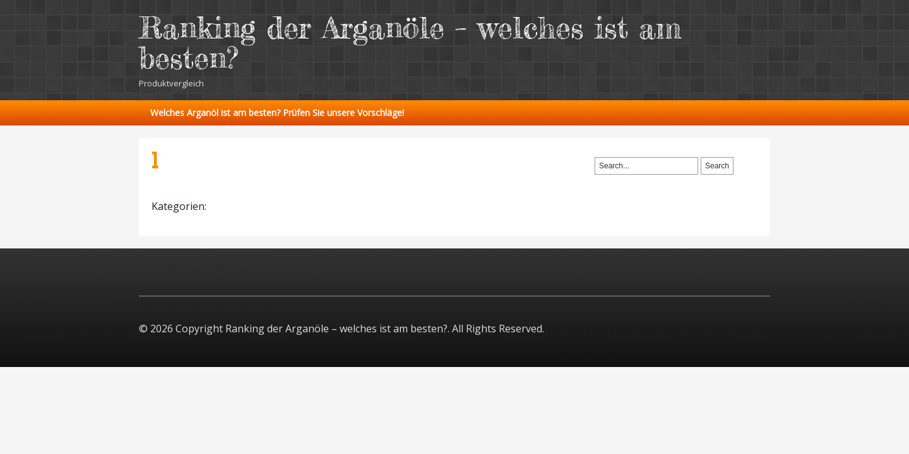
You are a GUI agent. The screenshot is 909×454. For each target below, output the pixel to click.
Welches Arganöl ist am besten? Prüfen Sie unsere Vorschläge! (277, 113)
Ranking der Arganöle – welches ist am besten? (410, 42)
